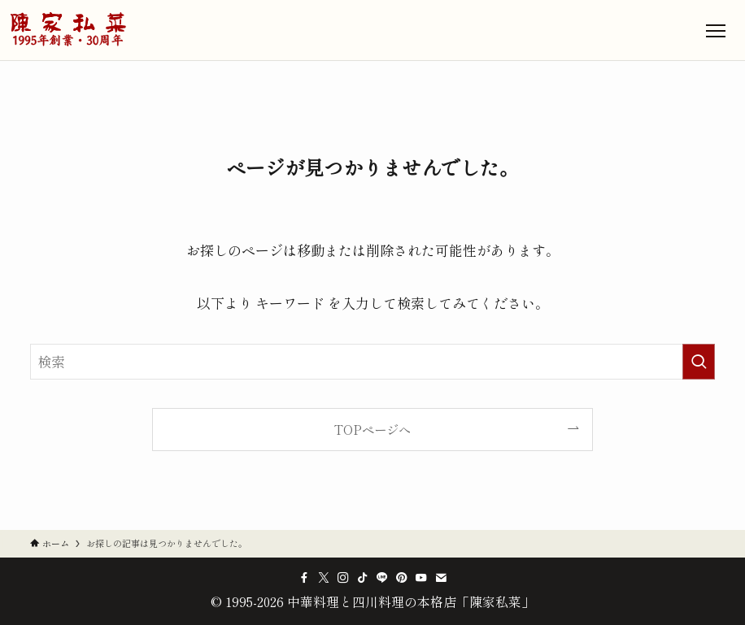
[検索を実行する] (698, 362)
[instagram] (343, 578)
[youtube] (421, 578)
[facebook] (304, 578)
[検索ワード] (373, 362)
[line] (382, 578)
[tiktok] (362, 578)
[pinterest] (401, 578)
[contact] (440, 578)
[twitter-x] (323, 578)
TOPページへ (372, 429)
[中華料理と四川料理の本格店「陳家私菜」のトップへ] (68, 30)
